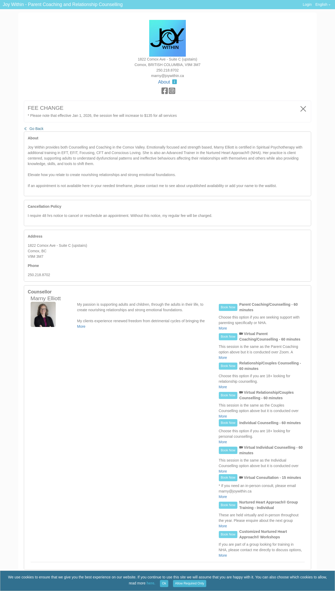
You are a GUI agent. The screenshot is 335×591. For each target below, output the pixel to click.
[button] (323, 4)
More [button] (81, 326)
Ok (164, 583)
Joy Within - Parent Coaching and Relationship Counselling (63, 4)
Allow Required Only (189, 583)
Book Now (228, 307)
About (167, 82)
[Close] (303, 109)
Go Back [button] (33, 129)
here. (151, 583)
